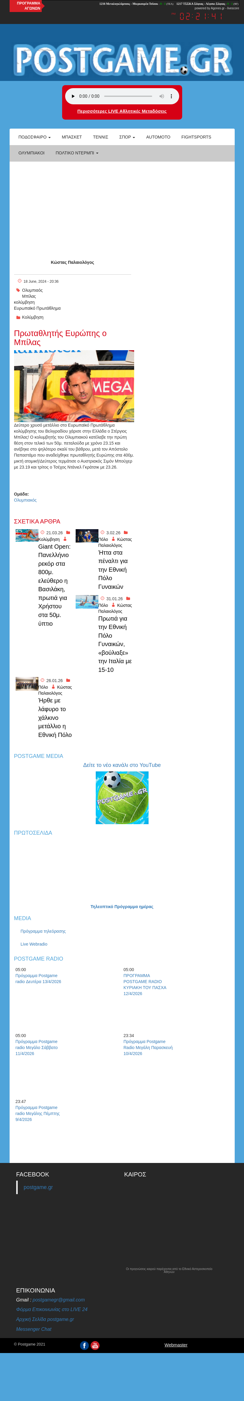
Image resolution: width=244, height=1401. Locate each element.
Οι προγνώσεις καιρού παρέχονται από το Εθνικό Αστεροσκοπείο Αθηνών (169, 1271)
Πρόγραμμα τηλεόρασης (43, 931)
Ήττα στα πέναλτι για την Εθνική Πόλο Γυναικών (113, 569)
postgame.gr (38, 1187)
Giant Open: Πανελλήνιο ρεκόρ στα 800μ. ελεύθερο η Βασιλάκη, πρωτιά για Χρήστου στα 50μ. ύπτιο (54, 585)
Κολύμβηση (33, 317)
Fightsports (196, 137)
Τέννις (100, 137)
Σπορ (127, 137)
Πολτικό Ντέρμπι (77, 153)
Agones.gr (218, 8)
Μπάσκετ (72, 137)
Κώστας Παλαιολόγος (72, 262)
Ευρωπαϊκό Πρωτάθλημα (37, 308)
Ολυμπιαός (32, 290)
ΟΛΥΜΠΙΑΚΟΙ (32, 153)
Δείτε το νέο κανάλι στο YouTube (122, 765)
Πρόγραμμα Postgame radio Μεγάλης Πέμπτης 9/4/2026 (38, 1113)
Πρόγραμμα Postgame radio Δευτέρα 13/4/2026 (38, 978)
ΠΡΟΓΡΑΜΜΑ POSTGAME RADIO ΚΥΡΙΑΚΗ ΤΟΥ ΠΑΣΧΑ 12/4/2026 (145, 984)
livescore (233, 8)
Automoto (158, 137)
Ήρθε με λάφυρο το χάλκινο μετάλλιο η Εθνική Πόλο (55, 717)
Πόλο (103, 539)
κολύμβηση (24, 302)
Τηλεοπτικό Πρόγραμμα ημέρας (122, 906)
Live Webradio (34, 944)
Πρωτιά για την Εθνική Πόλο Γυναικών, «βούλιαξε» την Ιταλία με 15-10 (115, 644)
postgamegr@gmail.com (59, 1299)
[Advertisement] (122, 205)
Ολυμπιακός (25, 500)
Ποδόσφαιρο (35, 137)
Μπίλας (29, 296)
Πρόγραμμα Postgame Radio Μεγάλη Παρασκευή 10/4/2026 (148, 1047)
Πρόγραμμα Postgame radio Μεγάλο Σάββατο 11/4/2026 (37, 1047)
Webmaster (175, 1344)
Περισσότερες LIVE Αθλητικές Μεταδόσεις (122, 111)
